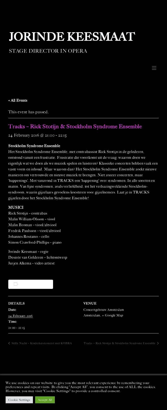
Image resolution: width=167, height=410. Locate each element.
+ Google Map (112, 315)
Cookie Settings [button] (19, 399)
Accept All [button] (45, 399)
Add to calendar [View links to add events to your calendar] (31, 284)
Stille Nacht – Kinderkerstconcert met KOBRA (41, 343)
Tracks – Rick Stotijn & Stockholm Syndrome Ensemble (120, 343)
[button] (154, 68)
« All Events (17, 100)
